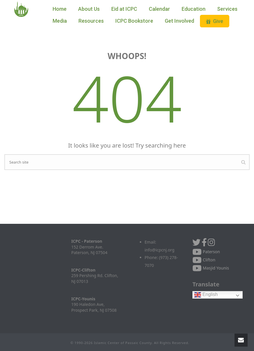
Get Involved (179, 21)
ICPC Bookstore (134, 21)
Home (60, 9)
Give (214, 21)
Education (193, 9)
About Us (89, 9)
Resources (91, 21)
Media (60, 21)
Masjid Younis (210, 268)
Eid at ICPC (124, 9)
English (206, 294)
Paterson (206, 251)
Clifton (203, 260)
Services (227, 9)
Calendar (159, 9)
